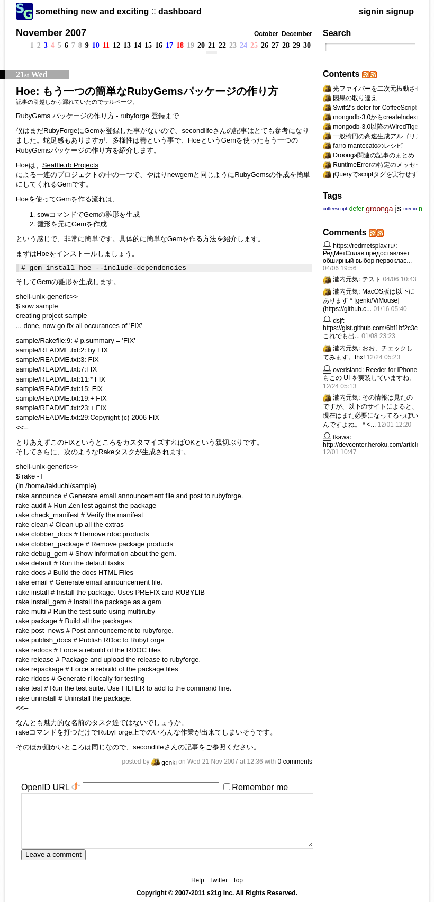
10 (96, 45)
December (297, 34)
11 (106, 45)
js (398, 208)
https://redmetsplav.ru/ (364, 246)
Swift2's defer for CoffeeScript (375, 107)
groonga (379, 209)
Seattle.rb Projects (70, 165)
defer (356, 209)
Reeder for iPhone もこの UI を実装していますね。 (370, 374)
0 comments (295, 761)
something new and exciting (92, 11)
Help (197, 880)
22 (222, 45)
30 (307, 45)
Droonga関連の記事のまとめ (373, 155)
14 (137, 45)
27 (275, 45)
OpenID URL (45, 787)
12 (116, 45)
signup (400, 11)
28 (286, 45)
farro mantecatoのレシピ (368, 145)
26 (264, 45)
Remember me (260, 787)
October (266, 34)
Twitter (218, 880)
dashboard (180, 11)
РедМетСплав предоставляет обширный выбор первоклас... (367, 257)
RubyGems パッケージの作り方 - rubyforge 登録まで (97, 116)
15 (148, 45)
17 (169, 45)
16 (158, 45)
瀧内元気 (345, 279)
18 (180, 45)
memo (410, 208)
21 (211, 45)
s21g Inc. (220, 893)
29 (296, 45)
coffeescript (335, 208)
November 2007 (51, 33)
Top (238, 880)
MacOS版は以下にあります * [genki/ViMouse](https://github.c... (369, 300)
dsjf (338, 320)
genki (164, 762)
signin (371, 11)
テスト (371, 279)
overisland (347, 370)
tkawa (341, 437)
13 (127, 45)
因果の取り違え (355, 98)
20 (201, 45)
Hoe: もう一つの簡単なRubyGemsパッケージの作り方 (147, 91)
